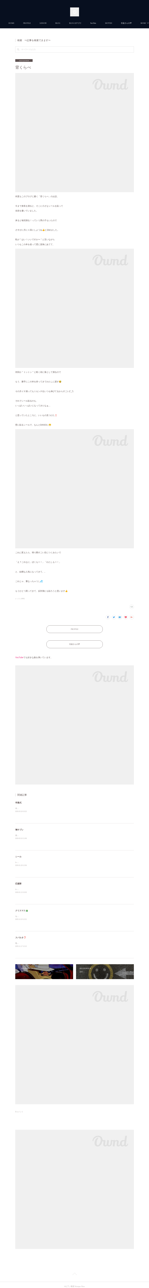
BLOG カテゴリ (89, 23)
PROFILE (40, 23)
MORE (121, 23)
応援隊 (18, 880)
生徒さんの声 (74, 642)
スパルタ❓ (20, 934)
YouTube (107, 23)
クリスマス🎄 (21, 907)
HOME (25, 23)
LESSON (56, 23)
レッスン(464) (20, 598)
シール (18, 853)
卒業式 (18, 800)
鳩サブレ (19, 826)
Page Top (74, 1271)
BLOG (71, 23)
